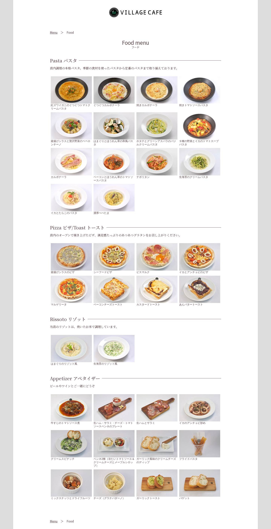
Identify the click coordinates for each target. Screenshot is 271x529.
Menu (54, 32)
